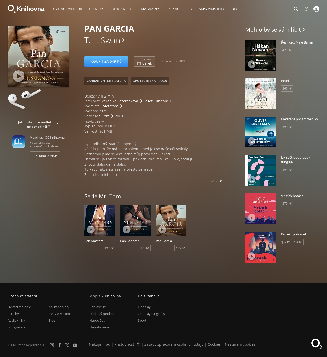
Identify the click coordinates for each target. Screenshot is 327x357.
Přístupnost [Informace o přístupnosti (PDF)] (124, 344)
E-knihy (13, 313)
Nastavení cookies (240, 344)
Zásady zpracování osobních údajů (174, 344)
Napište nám (99, 327)
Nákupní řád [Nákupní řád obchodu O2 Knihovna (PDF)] (99, 344)
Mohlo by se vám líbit (273, 29)
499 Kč (109, 248)
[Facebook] (59, 345)
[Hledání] (296, 9)
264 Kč (297, 242)
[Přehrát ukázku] (18, 76)
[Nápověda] (306, 9)
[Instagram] (52, 345)
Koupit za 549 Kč (106, 61)
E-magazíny (16, 327)
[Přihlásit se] (315, 9)
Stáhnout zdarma (45, 156)
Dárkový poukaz (101, 313)
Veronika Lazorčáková (120, 101)
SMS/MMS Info (60, 313)
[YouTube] (75, 345)
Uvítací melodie (19, 307)
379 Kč (287, 203)
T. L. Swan (102, 40)
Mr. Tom (102, 116)
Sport (142, 320)
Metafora (110, 106)
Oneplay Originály (151, 313)
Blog (52, 320)
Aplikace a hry (59, 307)
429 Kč (287, 50)
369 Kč (287, 88)
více (219, 180)
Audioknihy (16, 320)
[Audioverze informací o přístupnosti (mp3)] (138, 344)
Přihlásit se (97, 307)
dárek (144, 61)
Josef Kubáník (156, 101)
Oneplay (144, 307)
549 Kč (180, 248)
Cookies (214, 344)
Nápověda (97, 320)
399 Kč (287, 127)
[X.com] (67, 345)
